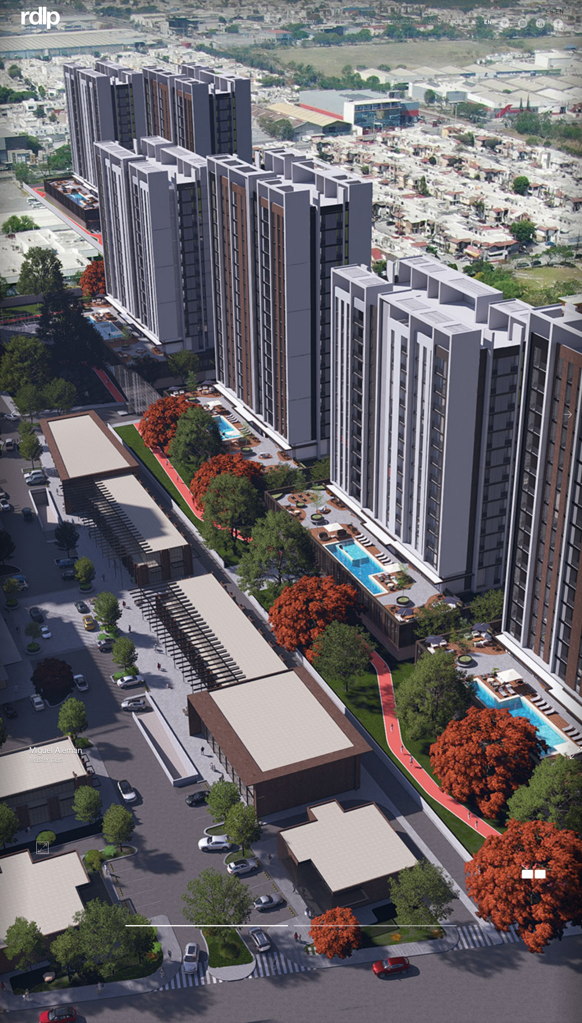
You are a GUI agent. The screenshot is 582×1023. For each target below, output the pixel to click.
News (368, 22)
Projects (402, 22)
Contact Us (445, 22)
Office (339, 22)
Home (310, 22)
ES (475, 22)
